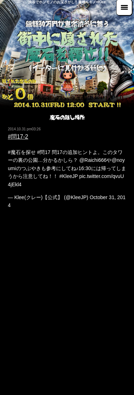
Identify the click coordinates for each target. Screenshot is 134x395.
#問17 (43, 152)
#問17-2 (18, 137)
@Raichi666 (92, 160)
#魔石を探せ (22, 152)
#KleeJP (68, 176)
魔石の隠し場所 (67, 117)
